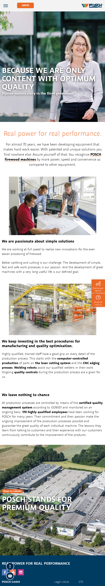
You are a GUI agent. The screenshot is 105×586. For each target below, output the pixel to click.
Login (25, 5)
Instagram (21, 572)
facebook (5, 572)
